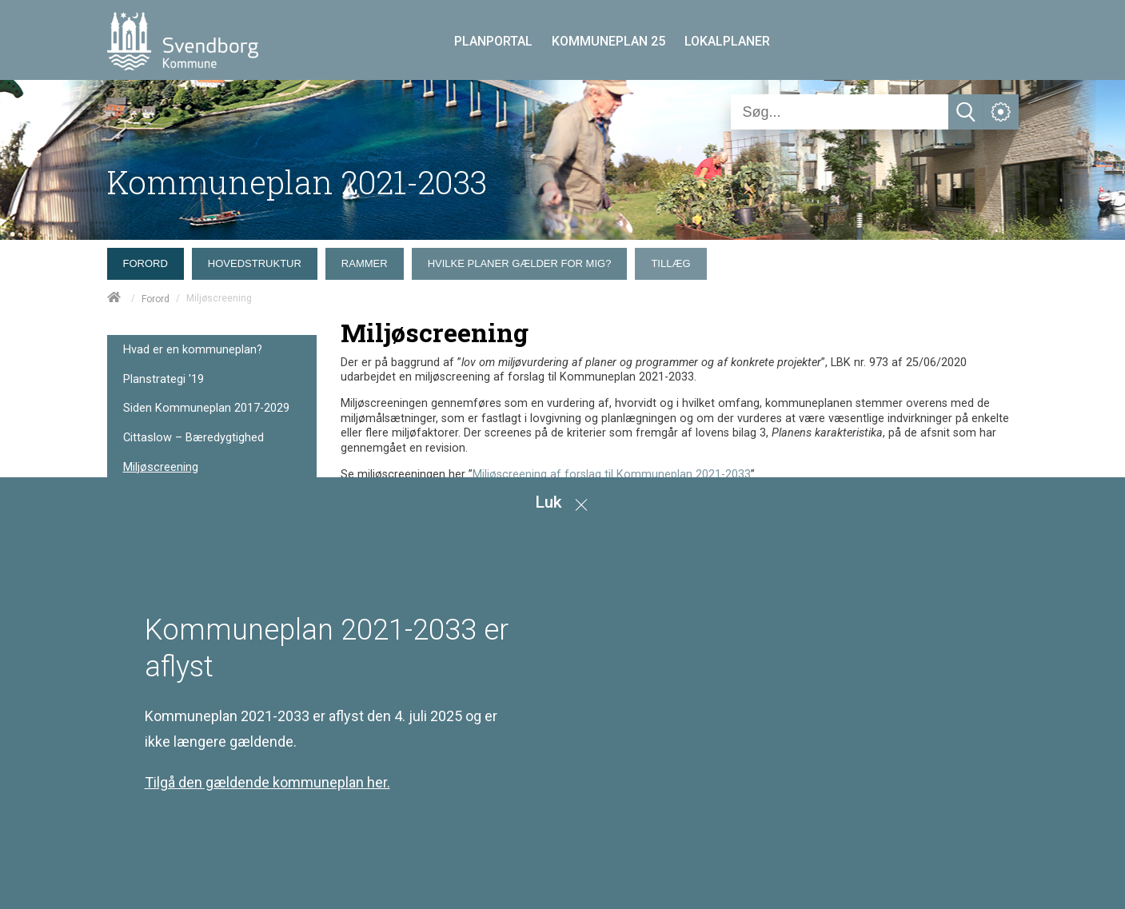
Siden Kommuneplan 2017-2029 (206, 408)
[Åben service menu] (1001, 112)
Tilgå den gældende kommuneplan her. (267, 782)
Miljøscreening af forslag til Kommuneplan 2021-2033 (612, 474)
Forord (156, 299)
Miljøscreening (160, 467)
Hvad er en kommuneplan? (192, 350)
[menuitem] (149, 260)
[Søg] (839, 112)
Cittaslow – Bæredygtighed (193, 438)
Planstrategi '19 (163, 379)
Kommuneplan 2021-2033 (297, 182)
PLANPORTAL (493, 41)
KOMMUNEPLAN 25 (608, 41)
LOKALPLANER (727, 41)
